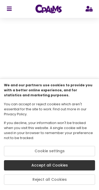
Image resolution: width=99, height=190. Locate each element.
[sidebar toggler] (9, 9)
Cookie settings (50, 151)
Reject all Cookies (49, 179)
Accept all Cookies (49, 165)
